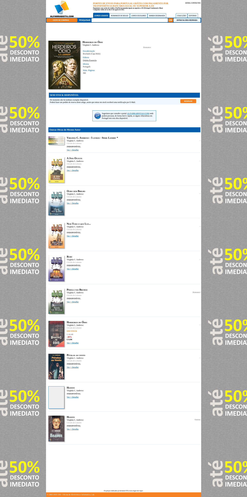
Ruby (69, 256)
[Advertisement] (124, 31)
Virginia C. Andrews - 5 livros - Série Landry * (92, 137)
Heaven (71, 387)
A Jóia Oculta (74, 158)
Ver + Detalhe (73, 150)
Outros (197, 420)
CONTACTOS (195, 3)
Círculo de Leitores (74, 143)
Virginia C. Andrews (91, 45)
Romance (147, 47)
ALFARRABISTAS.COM (138, 113)
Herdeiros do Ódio (77, 322)
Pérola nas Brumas (77, 289)
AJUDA (187, 3)
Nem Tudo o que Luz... (79, 223)
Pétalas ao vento (76, 355)
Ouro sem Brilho (76, 191)
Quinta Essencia (90, 60)
